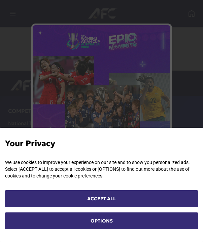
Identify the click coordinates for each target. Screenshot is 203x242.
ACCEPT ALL (101, 199)
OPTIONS (102, 221)
